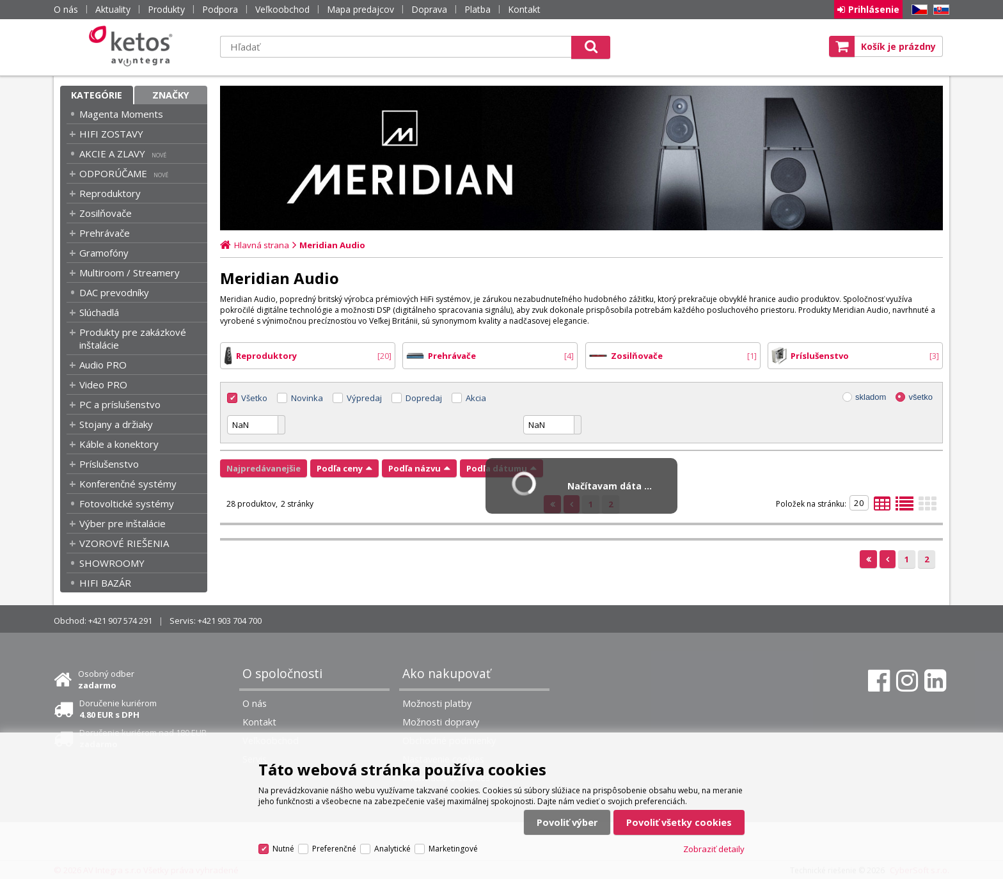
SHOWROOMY (112, 563)
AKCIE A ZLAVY (112, 153)
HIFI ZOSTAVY (111, 133)
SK (939, 10)
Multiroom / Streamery (129, 272)
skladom (870, 397)
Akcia (476, 398)
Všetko (254, 398)
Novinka (307, 398)
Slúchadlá (99, 312)
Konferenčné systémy (128, 483)
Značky (170, 95)
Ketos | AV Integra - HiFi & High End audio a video (133, 46)
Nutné (283, 848)
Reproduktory (110, 193)
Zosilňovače (105, 213)
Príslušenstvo (109, 463)
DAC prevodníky (114, 292)
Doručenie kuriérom (118, 708)
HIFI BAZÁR (105, 582)
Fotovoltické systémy (126, 503)
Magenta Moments (121, 113)
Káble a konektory (119, 444)
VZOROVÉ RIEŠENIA (124, 543)
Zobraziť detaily (714, 849)
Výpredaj (364, 398)
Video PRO (103, 384)
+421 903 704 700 (230, 620)
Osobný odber (106, 679)
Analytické (392, 848)
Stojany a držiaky (116, 424)
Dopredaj (424, 398)
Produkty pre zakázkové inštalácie (132, 338)
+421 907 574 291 (120, 620)
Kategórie (96, 95)
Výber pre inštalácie (122, 523)
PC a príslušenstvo (120, 404)
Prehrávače (104, 232)
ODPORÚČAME (113, 173)
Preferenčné (334, 848)
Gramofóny (104, 252)
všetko (920, 397)
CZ (917, 10)
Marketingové (453, 848)
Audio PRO (103, 364)
